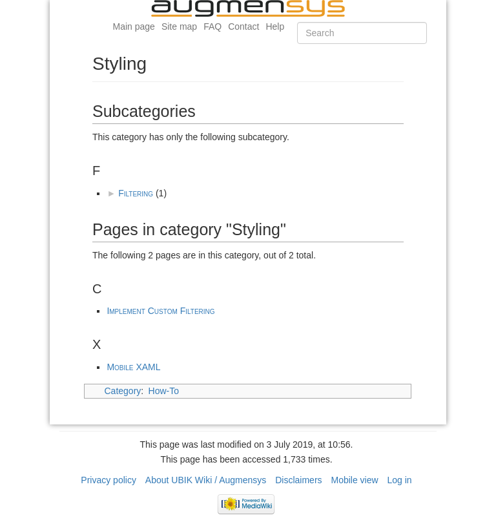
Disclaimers (298, 480)
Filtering (135, 193)
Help (274, 26)
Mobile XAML (133, 367)
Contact (243, 26)
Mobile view (354, 480)
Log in (400, 480)
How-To (164, 391)
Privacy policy (108, 480)
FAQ (212, 26)
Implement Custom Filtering (160, 311)
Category (122, 391)
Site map (179, 26)
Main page (133, 26)
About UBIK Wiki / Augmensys (206, 480)
